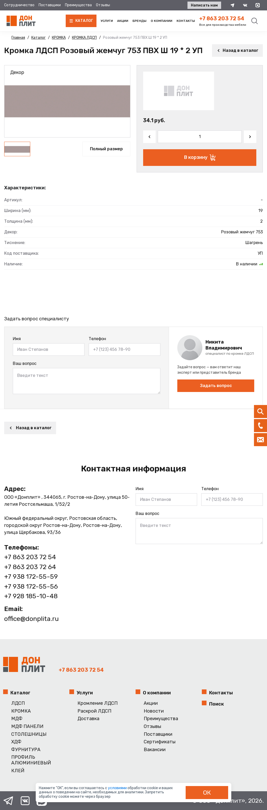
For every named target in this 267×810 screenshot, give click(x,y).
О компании (161, 21)
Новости (154, 711)
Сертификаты (159, 742)
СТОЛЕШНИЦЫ (28, 734)
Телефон (97, 338)
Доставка (88, 718)
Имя (17, 338)
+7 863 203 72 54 (221, 18)
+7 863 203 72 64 (30, 567)
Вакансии (155, 749)
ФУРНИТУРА (25, 749)
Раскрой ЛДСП (94, 711)
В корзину (200, 157)
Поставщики (50, 5)
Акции (122, 21)
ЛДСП (18, 703)
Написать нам (204, 5)
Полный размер (106, 148)
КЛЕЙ (18, 771)
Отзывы (103, 5)
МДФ (16, 718)
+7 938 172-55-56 (31, 586)
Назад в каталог (237, 50)
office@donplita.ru (31, 618)
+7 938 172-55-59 (31, 576)
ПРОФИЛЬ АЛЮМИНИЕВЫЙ (31, 760)
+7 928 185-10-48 (31, 596)
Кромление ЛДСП (97, 703)
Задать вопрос (216, 385)
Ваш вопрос (25, 363)
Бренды (139, 21)
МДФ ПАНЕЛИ (27, 726)
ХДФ (16, 742)
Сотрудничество (19, 5)
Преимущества (78, 5)
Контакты (186, 21)
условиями (118, 788)
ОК (207, 792)
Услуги (107, 21)
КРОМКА (21, 711)
